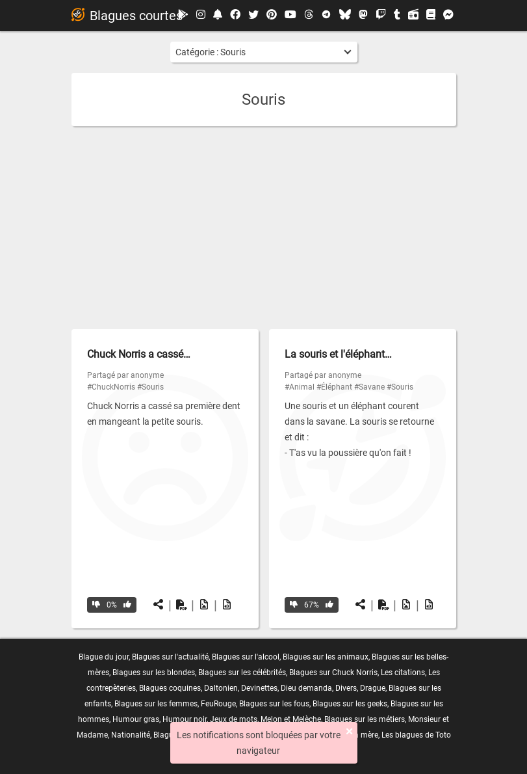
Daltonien (221, 688)
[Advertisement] (263, 228)
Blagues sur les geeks (350, 703)
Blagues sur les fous (274, 703)
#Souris (150, 387)
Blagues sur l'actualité (170, 656)
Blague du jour (104, 656)
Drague (372, 688)
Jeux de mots (233, 719)
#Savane (369, 387)
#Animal (300, 387)
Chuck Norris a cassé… (138, 354)
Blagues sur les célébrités (242, 672)
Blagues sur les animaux (325, 656)
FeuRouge (218, 703)
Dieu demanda (306, 688)
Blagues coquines (170, 688)
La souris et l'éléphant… (338, 354)
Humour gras (135, 719)
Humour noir (184, 719)
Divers (346, 688)
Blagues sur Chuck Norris (333, 672)
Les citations (403, 672)
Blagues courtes (127, 15)
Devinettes (259, 688)
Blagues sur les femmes (156, 703)
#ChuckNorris (111, 387)
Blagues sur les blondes (153, 672)
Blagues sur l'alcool (245, 656)
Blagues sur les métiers (364, 719)
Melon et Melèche (291, 719)
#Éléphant (334, 387)
